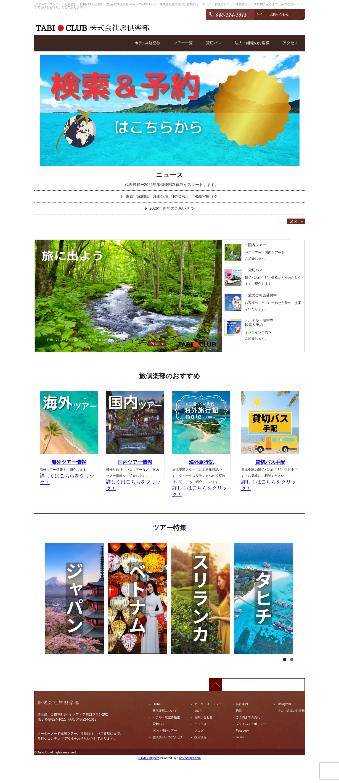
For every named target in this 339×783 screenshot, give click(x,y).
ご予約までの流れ (248, 717)
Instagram (284, 704)
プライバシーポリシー (251, 724)
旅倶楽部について (165, 710)
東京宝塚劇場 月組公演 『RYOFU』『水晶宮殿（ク (172, 196)
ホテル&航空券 (147, 43)
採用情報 (200, 737)
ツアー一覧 (183, 43)
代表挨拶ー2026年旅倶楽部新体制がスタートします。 (171, 184)
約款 (239, 710)
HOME (157, 704)
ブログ (198, 730)
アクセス (290, 43)
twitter (240, 737)
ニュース (200, 724)
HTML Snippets (148, 758)
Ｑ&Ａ (198, 710)
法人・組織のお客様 (252, 43)
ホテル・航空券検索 (166, 717)
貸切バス (213, 43)
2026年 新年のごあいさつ (171, 208)
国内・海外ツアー (165, 730)
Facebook (242, 730)
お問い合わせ (203, 717)
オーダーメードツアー (209, 704)
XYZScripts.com (190, 758)
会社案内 (242, 704)
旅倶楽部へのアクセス (168, 737)
